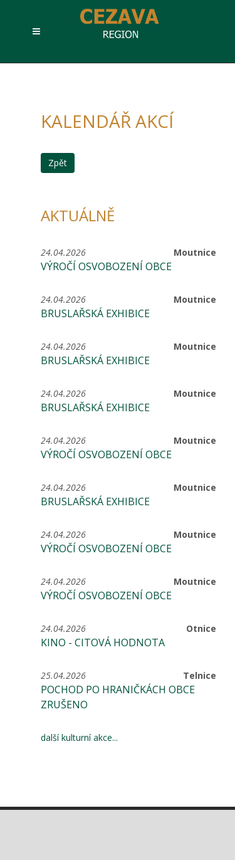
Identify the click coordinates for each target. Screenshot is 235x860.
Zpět (57, 163)
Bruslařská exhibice (95, 313)
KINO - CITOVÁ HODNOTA (103, 642)
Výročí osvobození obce (106, 266)
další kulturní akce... (79, 737)
